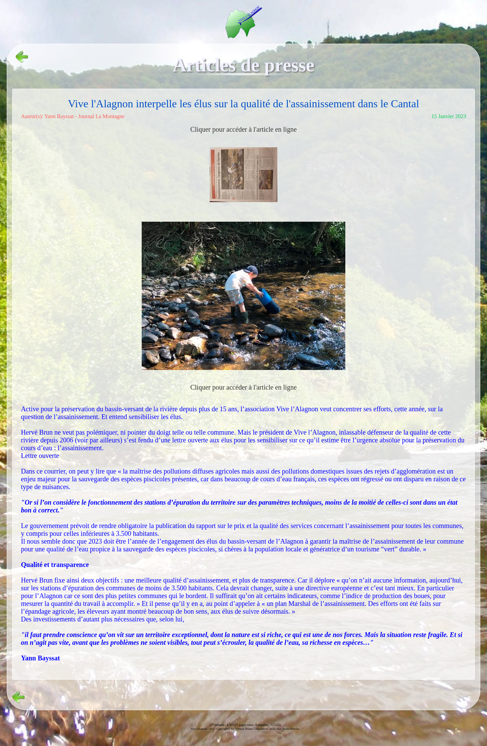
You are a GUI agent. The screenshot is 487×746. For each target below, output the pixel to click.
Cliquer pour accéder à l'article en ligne (243, 129)
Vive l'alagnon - (200, 728)
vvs (212, 728)
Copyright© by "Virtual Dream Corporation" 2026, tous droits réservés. (258, 728)
